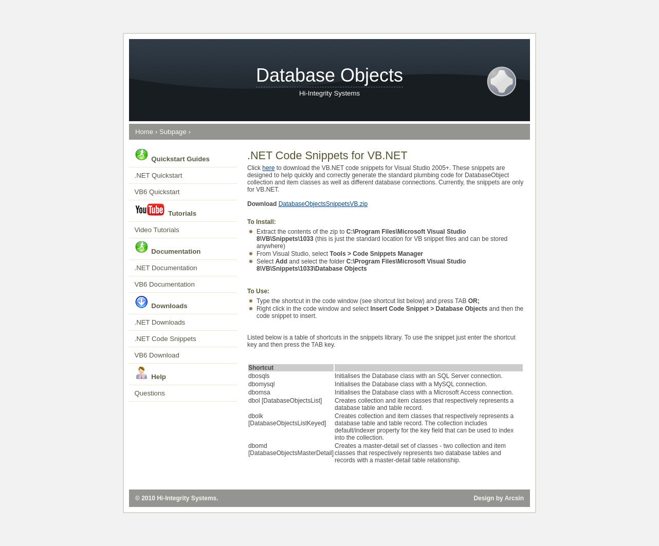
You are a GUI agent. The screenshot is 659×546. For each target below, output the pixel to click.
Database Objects (329, 75)
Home (144, 132)
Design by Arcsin (498, 498)
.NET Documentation (166, 268)
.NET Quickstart (158, 175)
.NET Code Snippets (165, 339)
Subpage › (175, 132)
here (268, 168)
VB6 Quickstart (157, 192)
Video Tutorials (157, 230)
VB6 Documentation (165, 284)
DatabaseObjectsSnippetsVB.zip (323, 204)
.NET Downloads (160, 322)
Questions (150, 393)
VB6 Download (157, 355)
